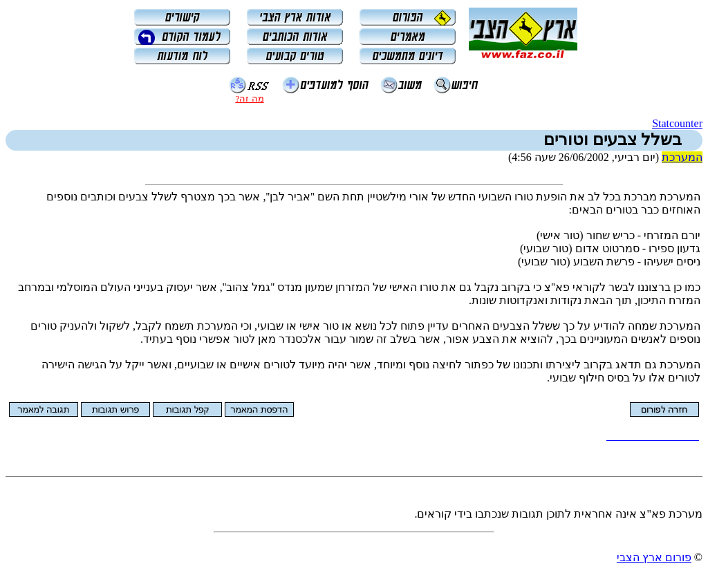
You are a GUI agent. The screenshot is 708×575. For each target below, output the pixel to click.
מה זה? (249, 98)
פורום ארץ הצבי (654, 557)
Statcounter (677, 123)
